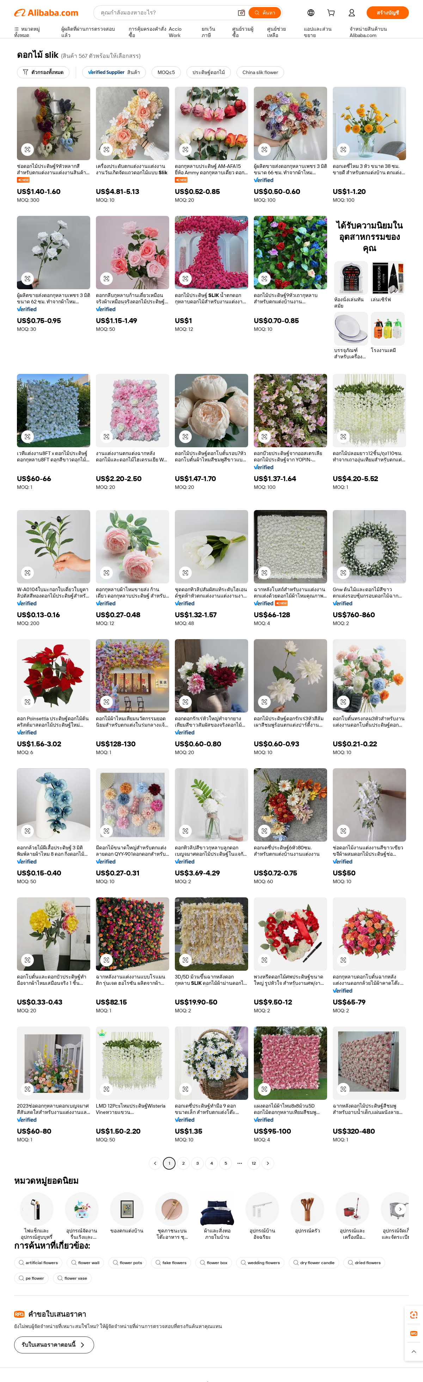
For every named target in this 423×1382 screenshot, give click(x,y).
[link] (414, 1315)
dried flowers (364, 1263)
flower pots (127, 1263)
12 (254, 1163)
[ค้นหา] (265, 12)
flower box (213, 1263)
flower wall (85, 1263)
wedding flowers (260, 1263)
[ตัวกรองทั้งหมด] (43, 72)
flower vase (72, 1278)
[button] (241, 12)
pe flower (31, 1278)
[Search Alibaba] (166, 13)
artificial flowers (38, 1263)
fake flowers (170, 1263)
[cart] (332, 14)
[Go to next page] (268, 1163)
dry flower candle (314, 1263)
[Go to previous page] (155, 1163)
